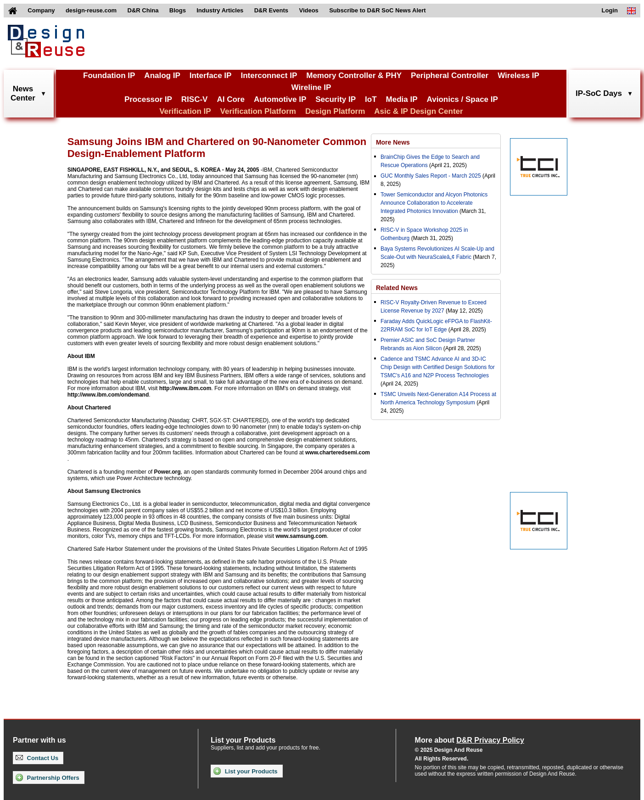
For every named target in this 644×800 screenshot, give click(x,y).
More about (469, 740)
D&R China (143, 10)
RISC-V (194, 99)
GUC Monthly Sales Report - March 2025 (431, 176)
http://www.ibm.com (185, 388)
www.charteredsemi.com (337, 452)
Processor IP (148, 99)
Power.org (167, 472)
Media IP (402, 99)
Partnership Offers (47, 777)
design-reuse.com (91, 10)
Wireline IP (311, 87)
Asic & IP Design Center (418, 111)
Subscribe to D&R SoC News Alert (377, 10)
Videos (308, 10)
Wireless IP (518, 75)
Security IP (335, 99)
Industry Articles (219, 10)
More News (393, 142)
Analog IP (162, 75)
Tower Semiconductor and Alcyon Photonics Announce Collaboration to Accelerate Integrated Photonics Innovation (434, 202)
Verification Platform (258, 111)
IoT (371, 99)
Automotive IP (280, 99)
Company (41, 10)
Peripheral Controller (449, 75)
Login (610, 10)
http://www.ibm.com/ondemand (108, 395)
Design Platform (335, 111)
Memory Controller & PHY (354, 75)
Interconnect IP (269, 75)
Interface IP (211, 75)
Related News (397, 287)
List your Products (245, 771)
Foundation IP (109, 75)
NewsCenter (23, 93)
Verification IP (185, 111)
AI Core (230, 99)
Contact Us (37, 758)
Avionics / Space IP (462, 99)
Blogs (177, 10)
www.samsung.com (301, 536)
